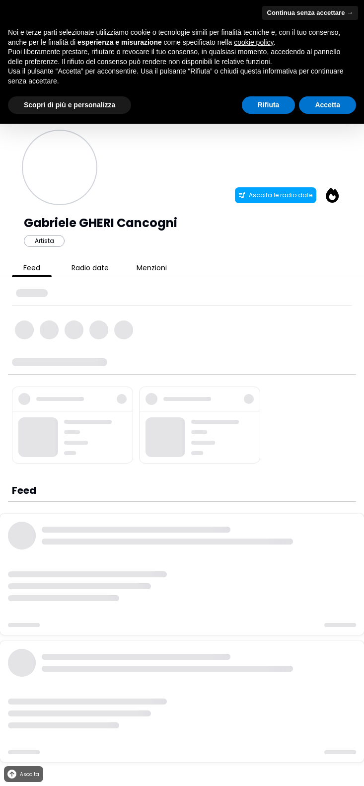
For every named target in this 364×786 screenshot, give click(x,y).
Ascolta (22, 774)
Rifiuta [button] (269, 105)
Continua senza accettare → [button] (310, 12)
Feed (31, 268)
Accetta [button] (327, 105)
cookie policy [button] (253, 42)
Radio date (90, 268)
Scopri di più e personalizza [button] (69, 105)
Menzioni (152, 268)
